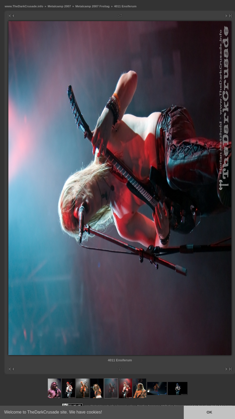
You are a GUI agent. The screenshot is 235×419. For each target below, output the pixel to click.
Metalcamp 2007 (59, 6)
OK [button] (209, 412)
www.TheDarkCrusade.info (24, 6)
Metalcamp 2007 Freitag (92, 6)
